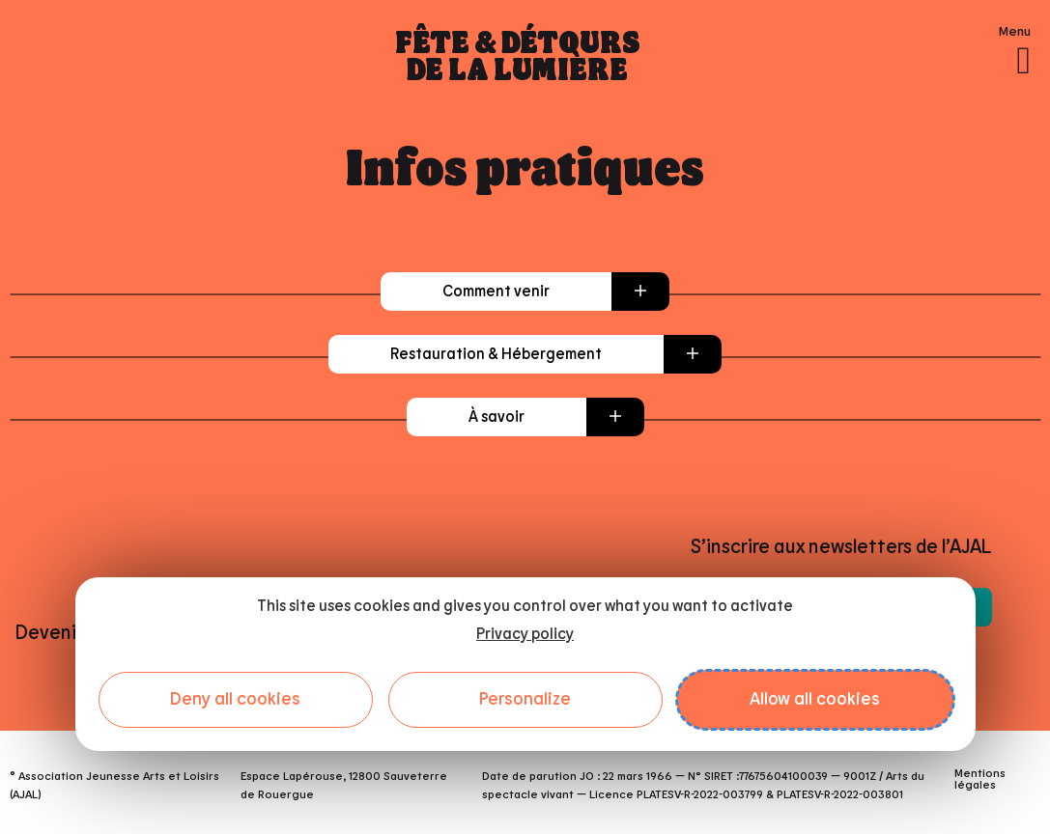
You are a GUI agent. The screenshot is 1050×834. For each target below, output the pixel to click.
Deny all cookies (235, 700)
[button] (525, 291)
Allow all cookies (815, 700)
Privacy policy (525, 634)
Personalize (525, 700)
